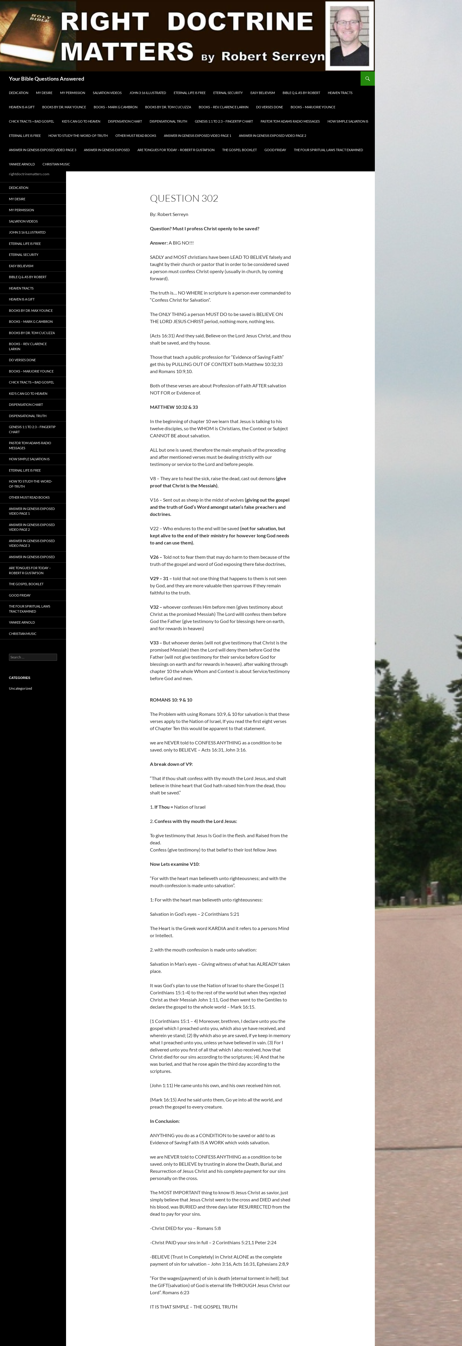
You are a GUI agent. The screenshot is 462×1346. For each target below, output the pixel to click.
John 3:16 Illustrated (147, 93)
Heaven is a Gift (22, 107)
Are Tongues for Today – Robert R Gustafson (175, 150)
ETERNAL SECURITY (228, 93)
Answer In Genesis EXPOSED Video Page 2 (272, 135)
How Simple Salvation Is (348, 121)
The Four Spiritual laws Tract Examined (328, 150)
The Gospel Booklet (239, 150)
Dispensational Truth (168, 121)
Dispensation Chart (125, 121)
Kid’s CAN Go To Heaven (81, 121)
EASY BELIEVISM (262, 93)
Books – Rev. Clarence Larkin (223, 107)
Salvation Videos (107, 93)
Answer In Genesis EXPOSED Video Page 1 (197, 135)
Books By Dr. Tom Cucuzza (168, 107)
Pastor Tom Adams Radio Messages (290, 121)
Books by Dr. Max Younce (64, 107)
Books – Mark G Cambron (115, 107)
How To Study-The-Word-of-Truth (78, 135)
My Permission (72, 93)
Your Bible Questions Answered (46, 78)
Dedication (18, 93)
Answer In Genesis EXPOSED (107, 150)
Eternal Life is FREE (190, 93)
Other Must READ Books (135, 135)
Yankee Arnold (22, 164)
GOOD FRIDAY (275, 150)
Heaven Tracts (340, 93)
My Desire (44, 93)
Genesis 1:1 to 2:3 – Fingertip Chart (224, 121)
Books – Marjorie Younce (313, 107)
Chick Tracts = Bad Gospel (31, 121)
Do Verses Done (269, 107)
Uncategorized (20, 688)
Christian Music (56, 164)
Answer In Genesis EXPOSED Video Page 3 (42, 150)
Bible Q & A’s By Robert (301, 93)
